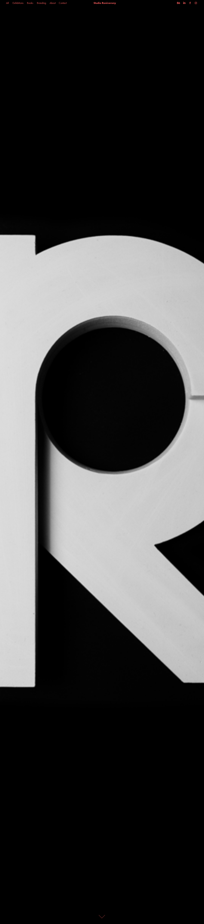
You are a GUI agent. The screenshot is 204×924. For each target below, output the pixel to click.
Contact (63, 3)
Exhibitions (18, 3)
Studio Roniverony (105, 3)
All (7, 3)
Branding (41, 3)
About (53, 3)
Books (30, 3)
